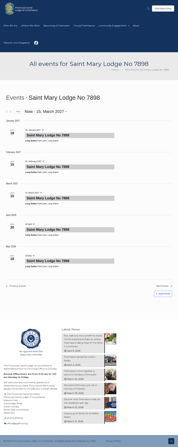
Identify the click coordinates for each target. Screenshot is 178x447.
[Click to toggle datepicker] (46, 111)
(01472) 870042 (15, 418)
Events (15, 97)
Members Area (163, 8)
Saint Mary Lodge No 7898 (48, 135)
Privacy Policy (113, 441)
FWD (93, 441)
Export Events (163, 294)
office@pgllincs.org (17, 423)
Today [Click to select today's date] (18, 112)
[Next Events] (10, 111)
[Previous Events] (7, 111)
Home (115, 69)
